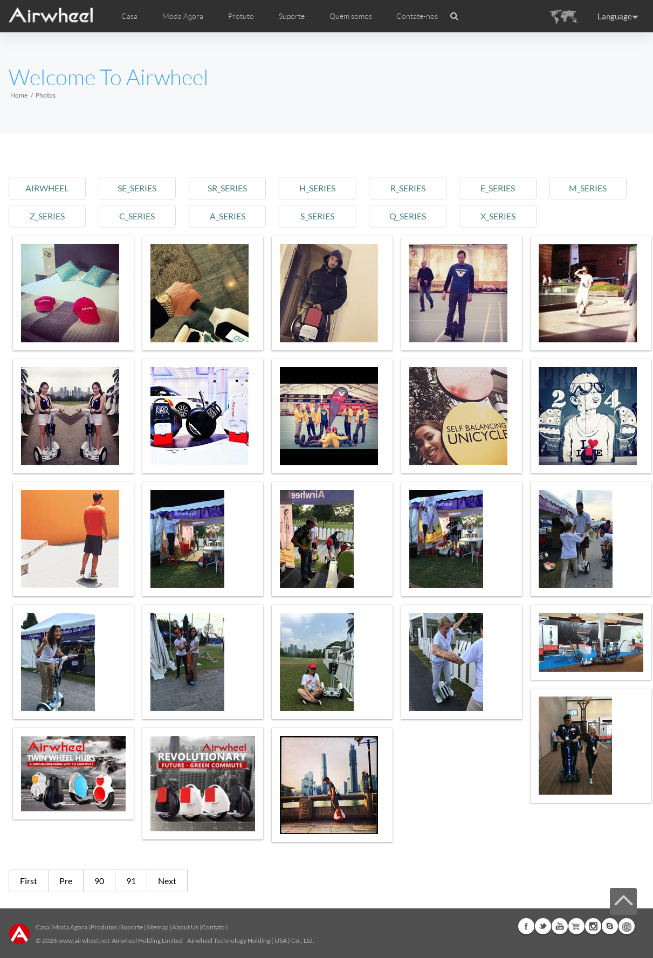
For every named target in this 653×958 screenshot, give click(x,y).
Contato (213, 927)
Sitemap (157, 927)
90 (99, 881)
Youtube (560, 926)
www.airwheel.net (83, 940)
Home (19, 95)
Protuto (241, 16)
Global (626, 926)
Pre (65, 881)
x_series (497, 216)
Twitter (543, 926)
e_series (497, 188)
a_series (227, 216)
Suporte (292, 16)
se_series (137, 188)
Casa (129, 16)
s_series (317, 216)
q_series (407, 216)
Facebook (526, 926)
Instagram (593, 926)
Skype (610, 926)
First (28, 881)
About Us (185, 927)
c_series (137, 216)
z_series (47, 216)
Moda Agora (69, 927)
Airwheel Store (576, 926)
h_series (317, 188)
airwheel (46, 188)
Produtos (104, 927)
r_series (407, 188)
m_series (588, 188)
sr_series (227, 188)
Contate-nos (417, 16)
